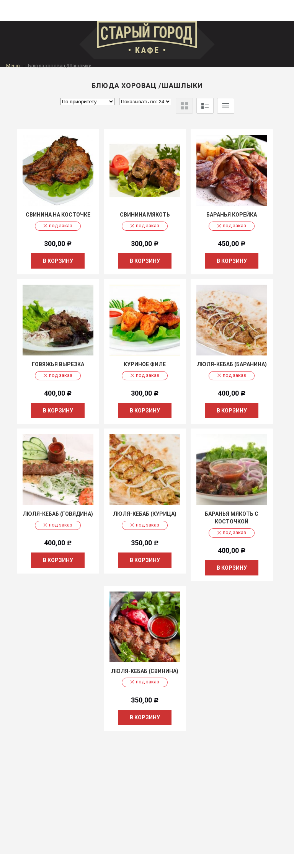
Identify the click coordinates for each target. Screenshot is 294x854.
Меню (13, 65)
